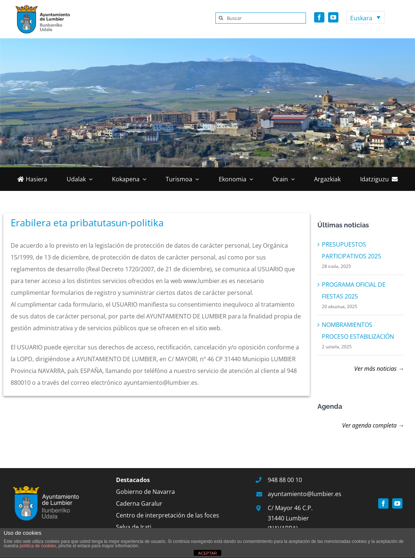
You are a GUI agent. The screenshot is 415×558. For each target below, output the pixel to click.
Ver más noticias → (379, 369)
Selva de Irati (133, 527)
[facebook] (319, 17)
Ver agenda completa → (373, 425)
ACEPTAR (207, 553)
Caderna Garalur (139, 503)
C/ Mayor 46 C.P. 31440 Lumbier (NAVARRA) (290, 518)
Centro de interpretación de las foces (167, 515)
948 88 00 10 (285, 480)
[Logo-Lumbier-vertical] (40, 7)
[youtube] (333, 17)
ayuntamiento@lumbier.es (304, 494)
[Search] (220, 18)
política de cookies (38, 545)
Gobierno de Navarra (145, 492)
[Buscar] (260, 18)
